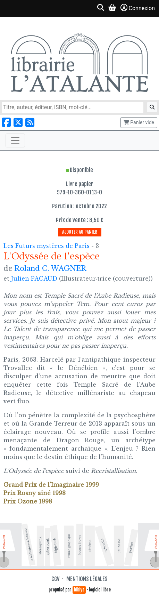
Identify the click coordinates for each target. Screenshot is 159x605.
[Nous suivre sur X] (18, 122)
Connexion (137, 7)
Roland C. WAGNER (50, 268)
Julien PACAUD (34, 278)
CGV (55, 578)
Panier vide (139, 122)
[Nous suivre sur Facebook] (6, 122)
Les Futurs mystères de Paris (47, 245)
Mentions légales (87, 578)
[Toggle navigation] (15, 140)
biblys (79, 589)
